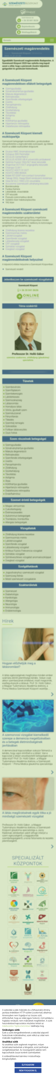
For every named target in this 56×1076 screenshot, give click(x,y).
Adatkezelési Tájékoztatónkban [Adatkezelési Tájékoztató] (16, 1026)
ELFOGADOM (28, 1065)
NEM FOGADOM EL (28, 1070)
